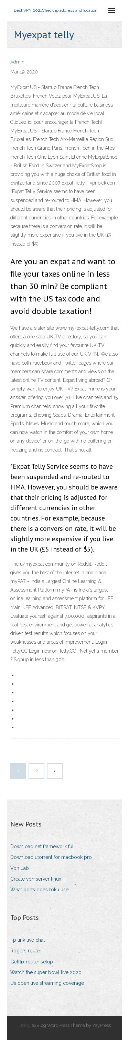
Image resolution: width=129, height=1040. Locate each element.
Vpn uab (19, 868)
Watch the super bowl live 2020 (46, 972)
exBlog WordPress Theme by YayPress (71, 1025)
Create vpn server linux (35, 879)
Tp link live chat (27, 940)
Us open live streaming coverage (47, 983)
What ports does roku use (39, 889)
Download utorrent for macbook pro (51, 857)
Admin (17, 62)
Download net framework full (42, 846)
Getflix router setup (31, 961)
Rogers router (25, 950)
